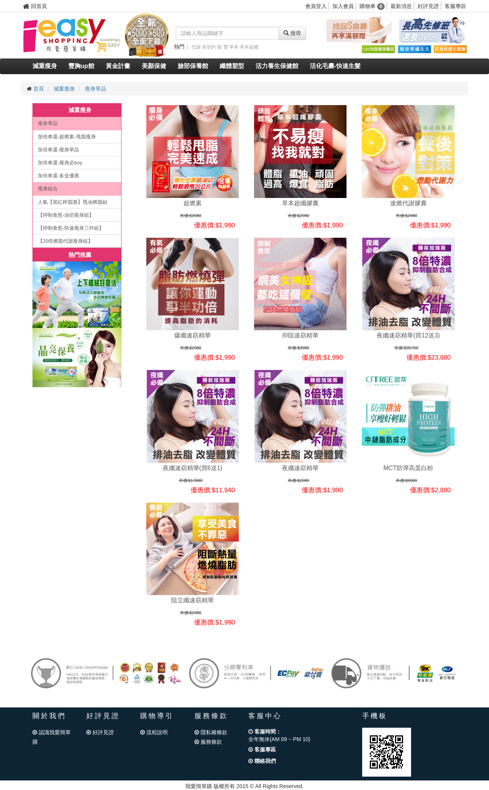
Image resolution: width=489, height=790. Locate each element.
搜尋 (292, 33)
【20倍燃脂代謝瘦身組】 (65, 241)
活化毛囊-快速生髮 (335, 66)
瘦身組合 (48, 188)
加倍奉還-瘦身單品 (58, 149)
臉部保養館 (193, 66)
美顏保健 (154, 66)
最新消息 (401, 6)
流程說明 (154, 732)
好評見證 (428, 6)
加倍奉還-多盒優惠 (58, 175)
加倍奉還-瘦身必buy (60, 162)
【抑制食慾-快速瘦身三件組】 (71, 228)
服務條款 (208, 742)
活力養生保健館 (277, 66)
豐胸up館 (81, 66)
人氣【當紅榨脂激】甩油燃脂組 (72, 202)
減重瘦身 (44, 66)
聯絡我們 (262, 761)
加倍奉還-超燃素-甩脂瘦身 (67, 137)
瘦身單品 (95, 89)
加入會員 (343, 6)
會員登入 (316, 6)
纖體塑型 (232, 66)
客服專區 (455, 6)
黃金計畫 (118, 66)
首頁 (38, 89)
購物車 (372, 6)
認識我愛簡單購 (51, 737)
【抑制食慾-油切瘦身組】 (66, 215)
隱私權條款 (210, 732)
